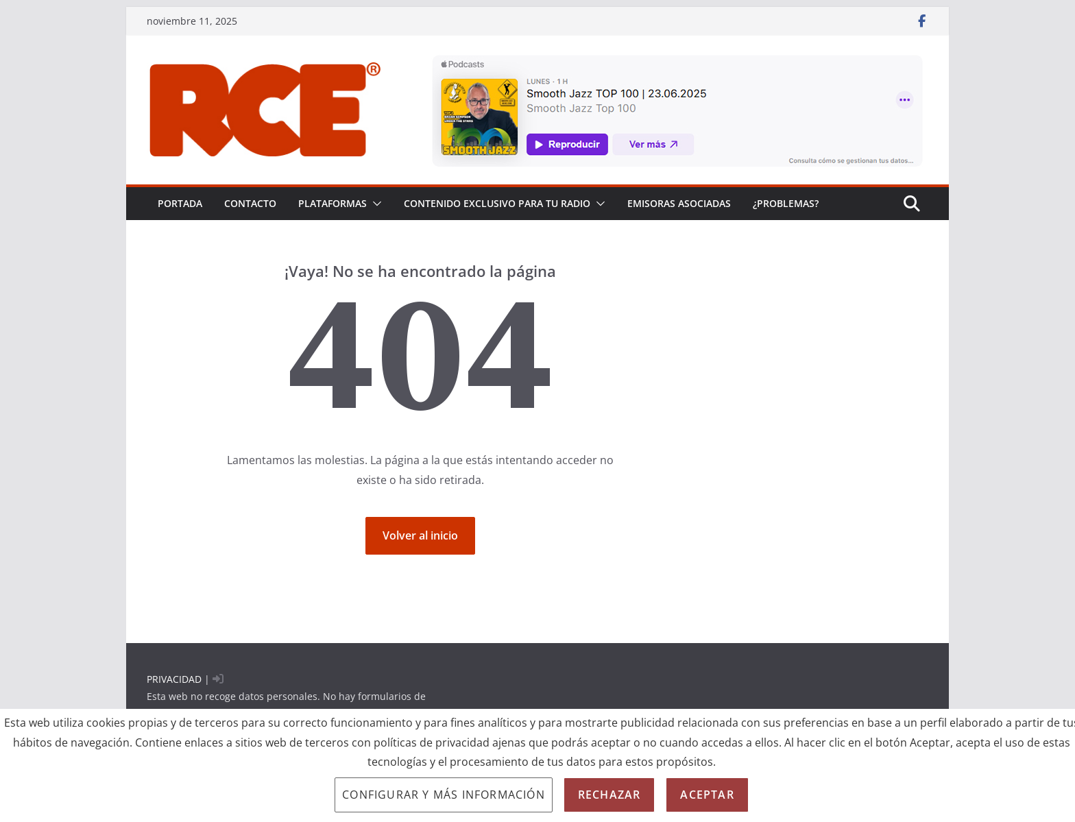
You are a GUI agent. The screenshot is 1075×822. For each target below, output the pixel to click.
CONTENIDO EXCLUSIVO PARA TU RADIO (497, 203)
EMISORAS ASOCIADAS (679, 203)
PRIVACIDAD (174, 679)
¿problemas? (786, 203)
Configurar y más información (443, 794)
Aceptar (707, 794)
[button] (374, 203)
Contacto (250, 203)
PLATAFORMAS (332, 203)
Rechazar (609, 794)
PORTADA (180, 203)
